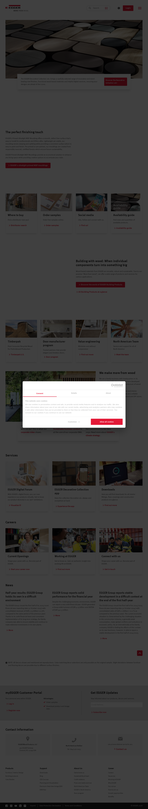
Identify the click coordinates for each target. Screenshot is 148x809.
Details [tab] (74, 393)
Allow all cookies (107, 422)
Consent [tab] (39, 393)
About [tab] (108, 393)
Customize (74, 422)
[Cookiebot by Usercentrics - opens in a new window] (113, 385)
